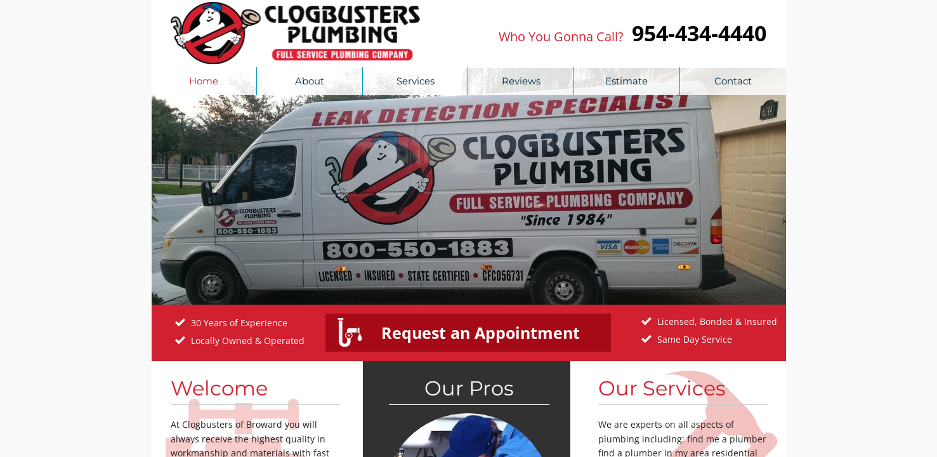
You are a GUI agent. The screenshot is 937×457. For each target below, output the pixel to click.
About (309, 81)
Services (415, 81)
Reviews (521, 81)
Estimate (626, 81)
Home (203, 81)
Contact (733, 81)
